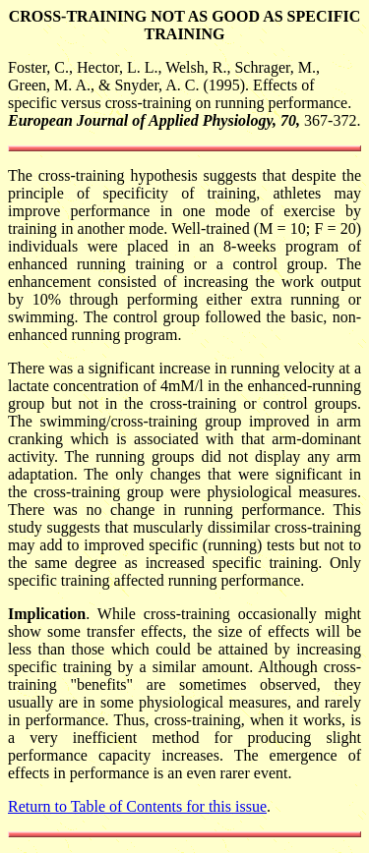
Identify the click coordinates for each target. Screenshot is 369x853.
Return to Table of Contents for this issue (137, 806)
